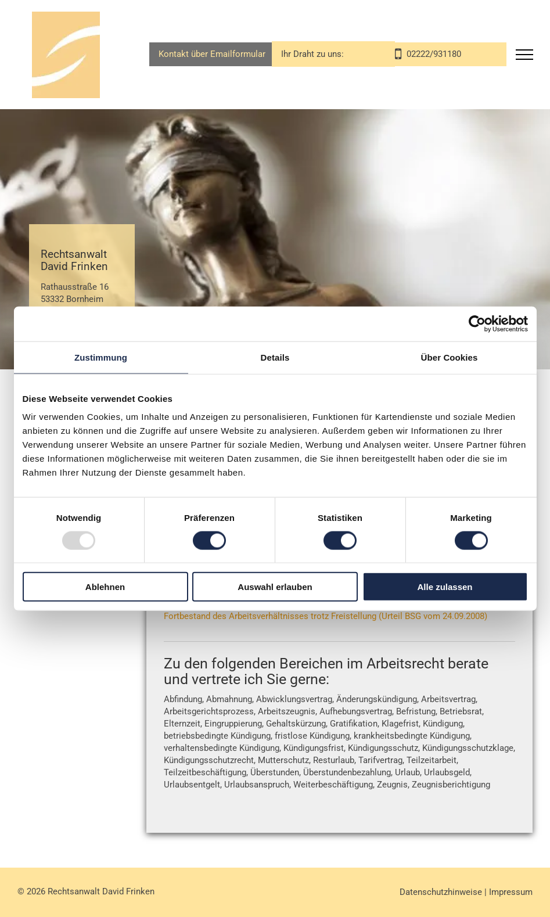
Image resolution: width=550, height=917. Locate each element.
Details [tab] (275, 357)
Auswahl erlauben (275, 587)
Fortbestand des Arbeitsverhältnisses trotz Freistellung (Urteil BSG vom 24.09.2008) (325, 616)
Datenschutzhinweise (441, 892)
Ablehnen (105, 587)
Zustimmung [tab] (100, 357)
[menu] (524, 54)
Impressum (511, 892)
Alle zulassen (444, 587)
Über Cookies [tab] (449, 357)
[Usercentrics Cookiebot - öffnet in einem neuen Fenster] (477, 323)
